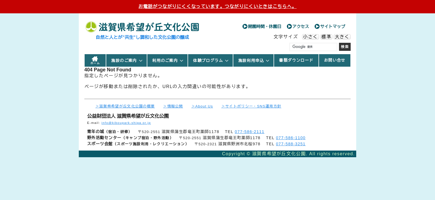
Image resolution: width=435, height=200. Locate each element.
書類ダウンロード (296, 60)
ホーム (95, 63)
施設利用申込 (254, 60)
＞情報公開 (173, 106)
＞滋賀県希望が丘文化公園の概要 (125, 106)
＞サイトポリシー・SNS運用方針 (251, 106)
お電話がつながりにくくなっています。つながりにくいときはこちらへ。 (217, 6)
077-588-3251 (291, 144)
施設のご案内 (127, 60)
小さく (310, 36)
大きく (342, 36)
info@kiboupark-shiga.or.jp (126, 122)
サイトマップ (332, 26)
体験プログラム (211, 60)
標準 (326, 36)
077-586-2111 (249, 131)
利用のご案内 (168, 60)
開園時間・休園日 (264, 26)
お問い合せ (334, 60)
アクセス (300, 26)
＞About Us (202, 106)
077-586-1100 (291, 138)
